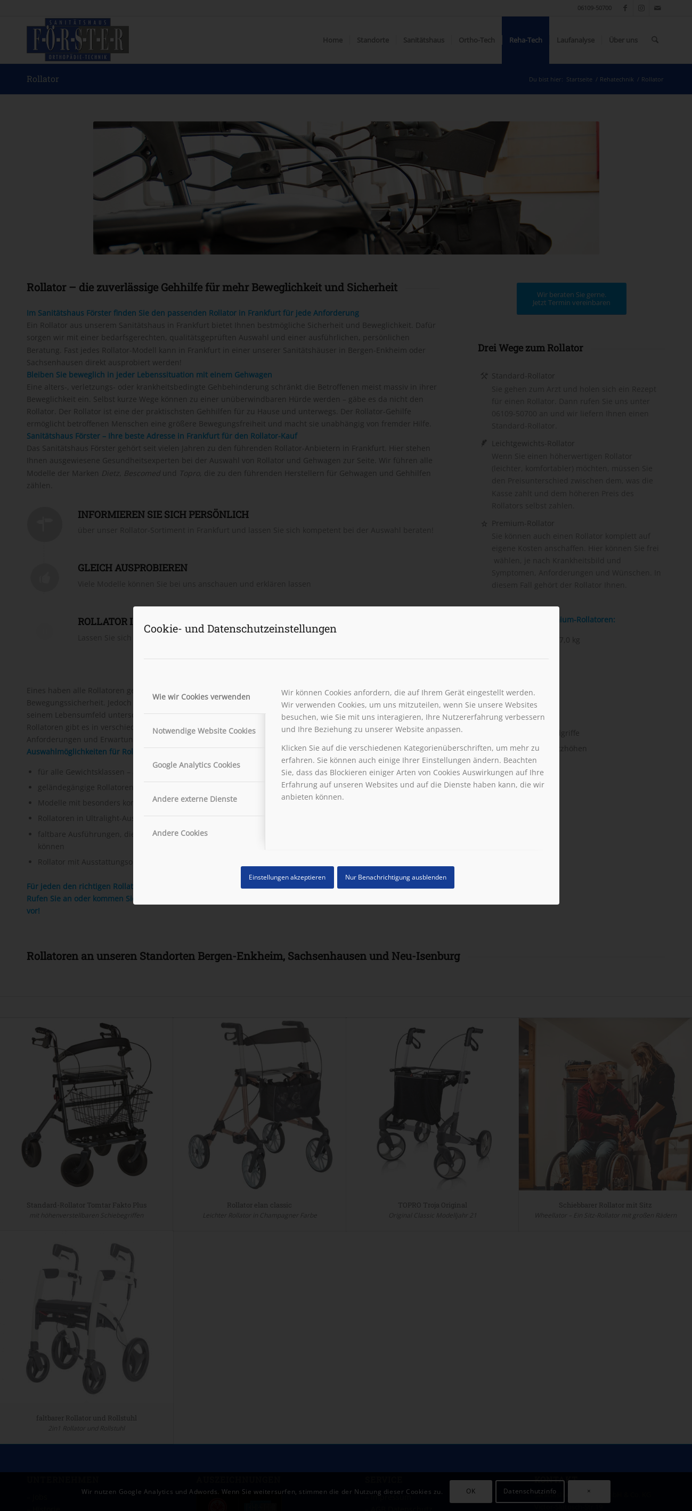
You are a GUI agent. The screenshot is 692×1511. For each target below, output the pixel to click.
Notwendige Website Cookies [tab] (204, 731)
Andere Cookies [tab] (180, 833)
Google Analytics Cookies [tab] (196, 765)
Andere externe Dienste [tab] (194, 799)
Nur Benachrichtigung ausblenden (395, 877)
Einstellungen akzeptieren (287, 877)
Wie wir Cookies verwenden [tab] (201, 697)
